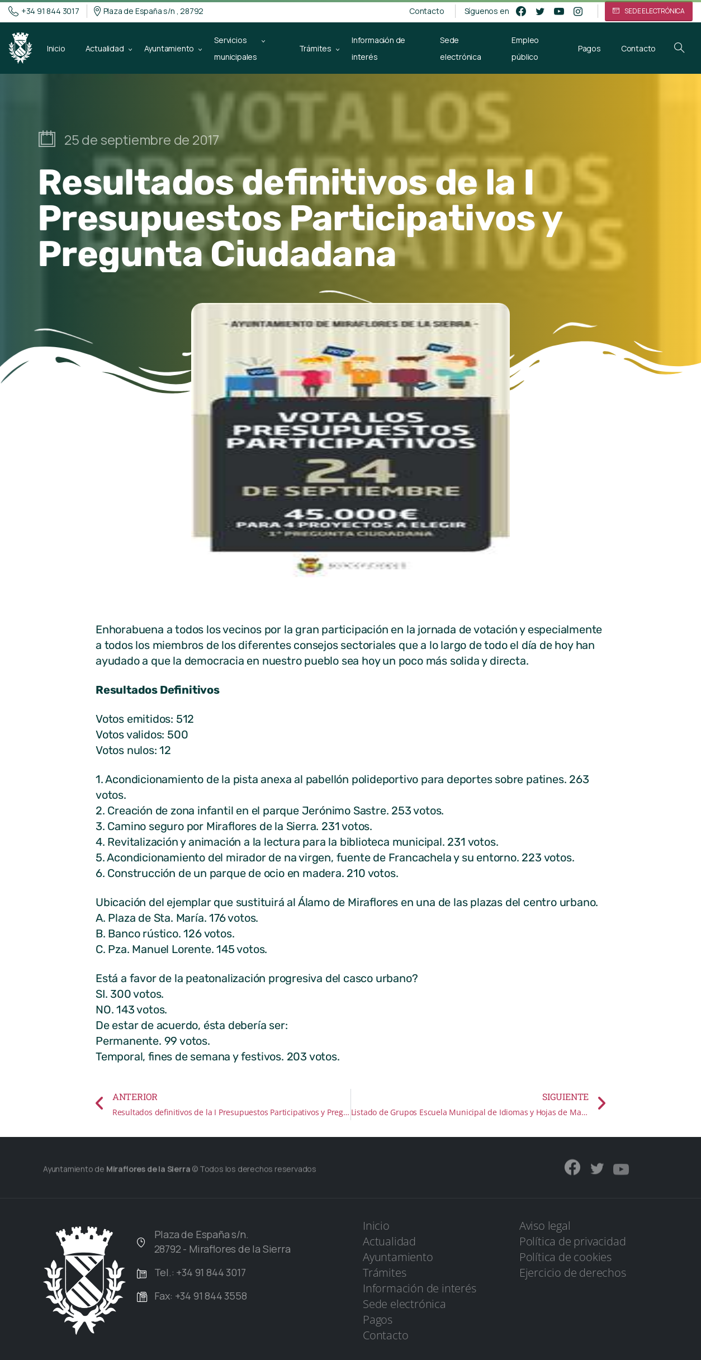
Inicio (376, 1225)
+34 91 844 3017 (43, 11)
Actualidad (389, 1241)
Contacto (426, 11)
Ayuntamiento (398, 1256)
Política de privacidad (572, 1241)
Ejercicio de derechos (572, 1272)
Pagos (377, 1319)
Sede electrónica (404, 1303)
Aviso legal (545, 1225)
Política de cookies (565, 1256)
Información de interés (419, 1288)
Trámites (384, 1272)
